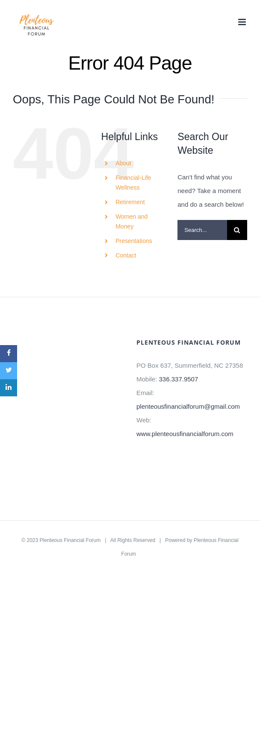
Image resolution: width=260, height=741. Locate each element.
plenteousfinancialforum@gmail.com (188, 406)
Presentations (133, 240)
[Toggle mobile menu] (242, 22)
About (123, 163)
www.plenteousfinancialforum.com (184, 433)
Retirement (130, 202)
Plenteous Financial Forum (70, 540)
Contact (125, 255)
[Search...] (202, 230)
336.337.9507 (178, 379)
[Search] (237, 230)
